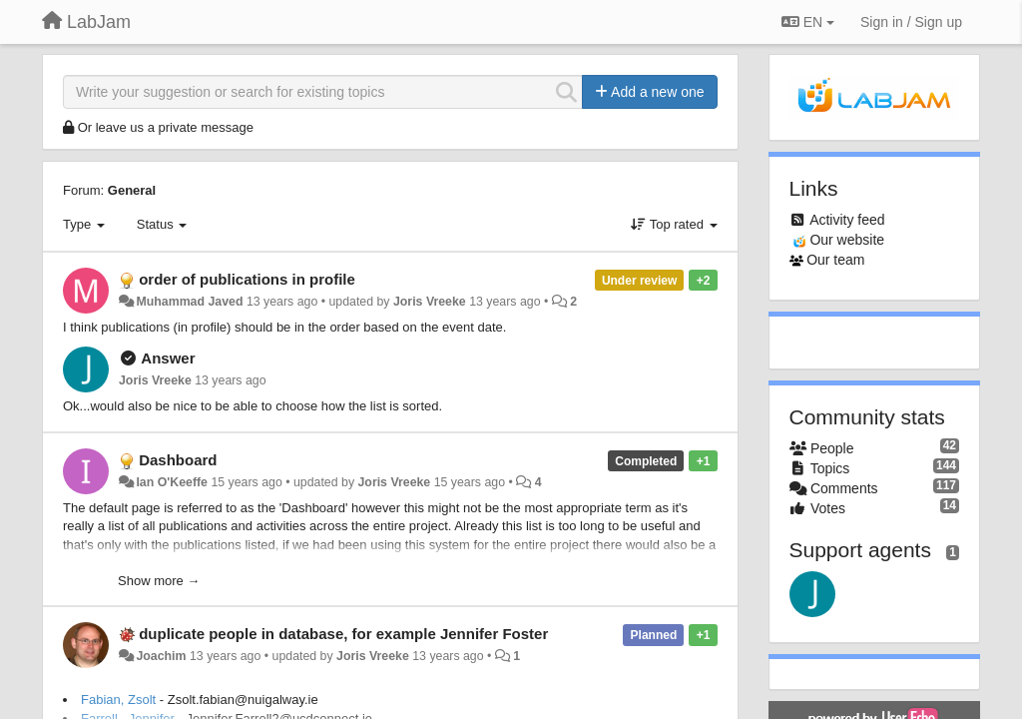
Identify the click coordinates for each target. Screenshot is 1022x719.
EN (807, 22)
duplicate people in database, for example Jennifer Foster (343, 633)
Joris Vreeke (429, 302)
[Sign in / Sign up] (911, 22)
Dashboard (178, 459)
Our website (846, 240)
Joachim (161, 656)
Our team (835, 260)
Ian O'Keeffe (172, 482)
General (132, 190)
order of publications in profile (247, 279)
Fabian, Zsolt (118, 699)
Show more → (159, 580)
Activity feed (846, 220)
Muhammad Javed (189, 302)
